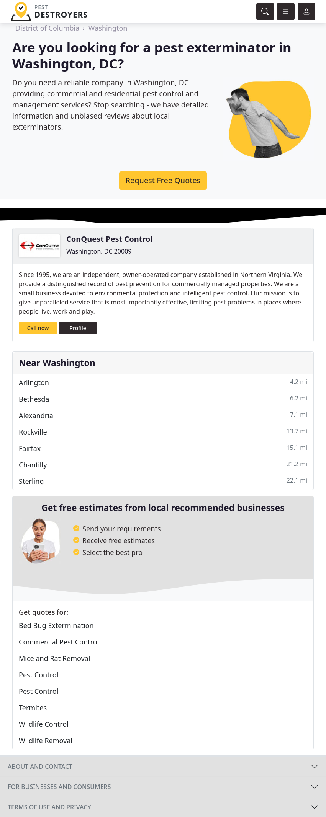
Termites (33, 707)
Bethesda (163, 399)
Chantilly (163, 464)
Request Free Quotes (163, 180)
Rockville (163, 431)
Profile (78, 328)
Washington (108, 28)
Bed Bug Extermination (56, 625)
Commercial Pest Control (59, 641)
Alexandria (163, 415)
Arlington (163, 382)
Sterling (163, 481)
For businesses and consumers (59, 787)
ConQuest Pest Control (109, 239)
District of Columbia (47, 28)
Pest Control (38, 674)
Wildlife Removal (45, 740)
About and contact (40, 766)
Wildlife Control (44, 724)
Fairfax (163, 448)
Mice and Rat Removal (54, 658)
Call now (38, 328)
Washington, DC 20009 (98, 251)
